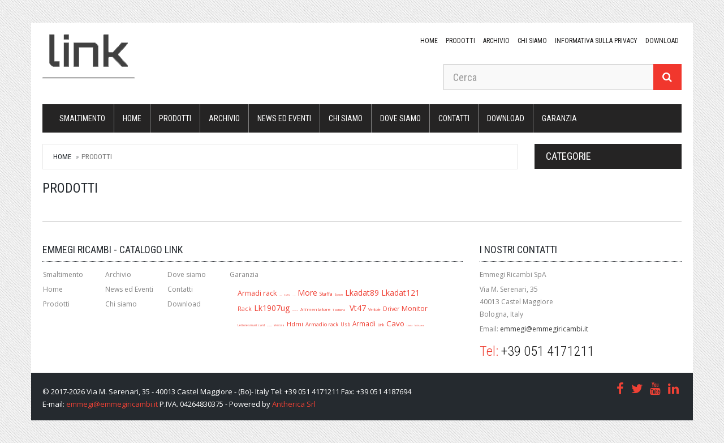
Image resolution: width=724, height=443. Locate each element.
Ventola (279, 325)
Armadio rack (321, 324)
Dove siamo (400, 118)
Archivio (496, 41)
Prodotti (460, 41)
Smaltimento (82, 118)
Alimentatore (315, 309)
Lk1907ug (272, 308)
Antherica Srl (294, 404)
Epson (339, 294)
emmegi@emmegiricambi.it (544, 329)
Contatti (453, 118)
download (662, 41)
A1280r (293, 295)
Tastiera (339, 309)
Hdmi (295, 324)
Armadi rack (257, 293)
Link (381, 324)
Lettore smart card (251, 325)
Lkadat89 (362, 292)
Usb (345, 324)
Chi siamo (532, 41)
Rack (245, 309)
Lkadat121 (400, 292)
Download (184, 304)
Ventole (374, 309)
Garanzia (559, 118)
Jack (280, 295)
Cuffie (287, 294)
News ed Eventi (284, 118)
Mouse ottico (295, 310)
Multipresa (419, 326)
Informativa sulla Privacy (596, 41)
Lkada (409, 325)
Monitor (415, 308)
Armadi (364, 323)
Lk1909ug (269, 326)
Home (429, 41)
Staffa (326, 294)
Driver (391, 309)
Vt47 (358, 308)
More (307, 292)
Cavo (395, 323)
